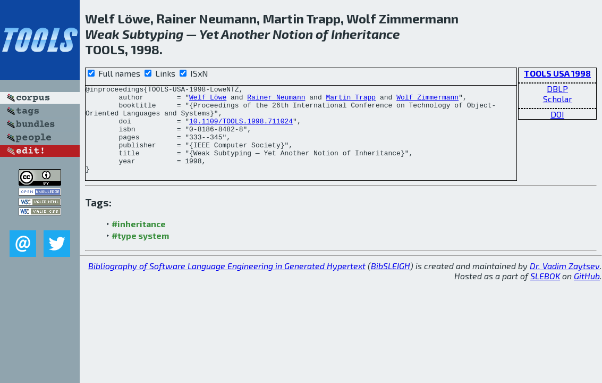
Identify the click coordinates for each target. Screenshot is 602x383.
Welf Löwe (207, 100)
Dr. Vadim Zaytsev (565, 283)
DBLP (557, 89)
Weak (102, 33)
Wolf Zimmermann (427, 100)
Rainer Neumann (276, 100)
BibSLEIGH (390, 283)
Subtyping (152, 33)
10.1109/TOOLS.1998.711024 (241, 129)
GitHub (587, 293)
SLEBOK (545, 293)
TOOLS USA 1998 (557, 73)
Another (245, 33)
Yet (209, 33)
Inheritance (365, 33)
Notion (293, 33)
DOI (557, 114)
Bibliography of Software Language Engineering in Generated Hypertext (227, 283)
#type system (140, 253)
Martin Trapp (351, 100)
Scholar (557, 99)
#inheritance (139, 241)
